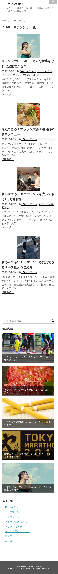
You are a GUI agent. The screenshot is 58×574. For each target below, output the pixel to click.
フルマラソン (12, 74)
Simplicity (37, 566)
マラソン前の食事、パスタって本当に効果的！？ (27, 423)
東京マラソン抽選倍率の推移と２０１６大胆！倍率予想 (27, 456)
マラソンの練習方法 (16, 521)
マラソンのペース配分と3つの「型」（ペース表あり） (28, 358)
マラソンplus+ (14, 3)
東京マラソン (12, 536)
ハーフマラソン (13, 512)
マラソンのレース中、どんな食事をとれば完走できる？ (27, 488)
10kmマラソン (28, 71)
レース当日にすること (17, 531)
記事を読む (8, 94)
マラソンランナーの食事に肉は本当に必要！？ (26, 391)
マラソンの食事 (30, 74)
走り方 (8, 541)
